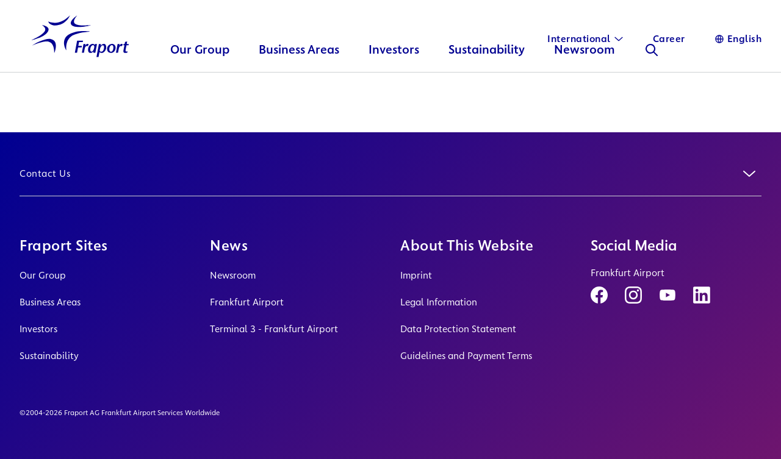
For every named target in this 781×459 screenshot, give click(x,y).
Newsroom (233, 275)
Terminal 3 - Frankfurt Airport (274, 328)
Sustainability (49, 355)
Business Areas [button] (299, 70)
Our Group (43, 275)
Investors (38, 328)
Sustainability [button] (487, 70)
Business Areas (50, 302)
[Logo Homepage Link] (81, 57)
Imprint (416, 275)
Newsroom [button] (585, 70)
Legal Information (438, 302)
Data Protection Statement (458, 328)
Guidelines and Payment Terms (466, 355)
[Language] (738, 39)
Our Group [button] (200, 70)
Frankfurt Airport (247, 302)
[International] (585, 39)
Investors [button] (394, 70)
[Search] (652, 71)
